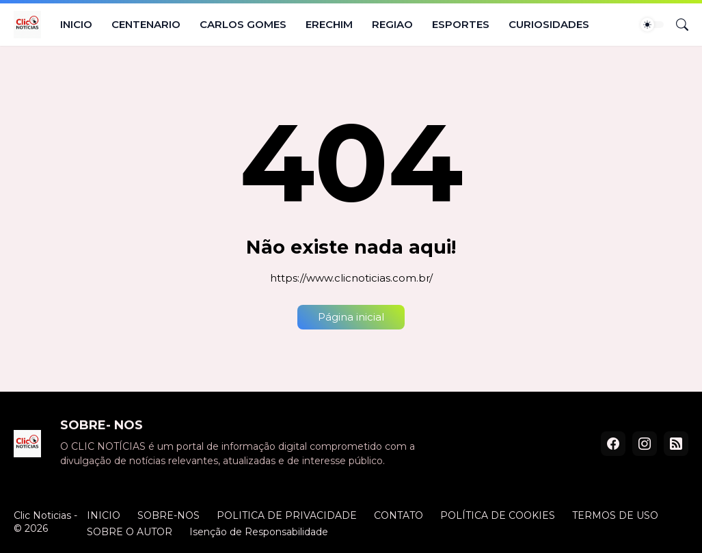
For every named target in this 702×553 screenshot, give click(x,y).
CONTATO (398, 515)
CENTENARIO (145, 24)
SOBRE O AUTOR (129, 532)
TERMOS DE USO (615, 515)
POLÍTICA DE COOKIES (497, 515)
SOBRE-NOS (168, 515)
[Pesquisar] (676, 24)
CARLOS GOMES (243, 24)
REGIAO (392, 24)
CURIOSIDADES (549, 24)
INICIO (76, 24)
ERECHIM (329, 24)
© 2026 (31, 528)
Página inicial (351, 316)
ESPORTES (460, 24)
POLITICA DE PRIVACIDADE (287, 515)
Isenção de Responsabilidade (258, 532)
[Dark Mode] (652, 24)
